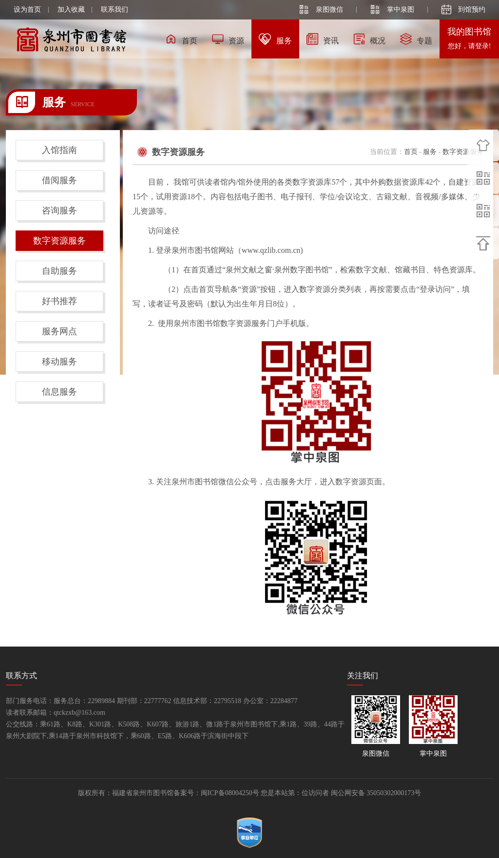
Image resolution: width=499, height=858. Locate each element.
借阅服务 (59, 180)
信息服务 (59, 392)
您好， (469, 46)
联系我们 (114, 9)
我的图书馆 (469, 32)
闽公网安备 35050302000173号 (376, 793)
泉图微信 (321, 9)
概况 (369, 39)
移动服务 (59, 361)
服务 (275, 39)
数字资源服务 (59, 241)
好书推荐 (59, 301)
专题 (416, 39)
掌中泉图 (392, 9)
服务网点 (59, 331)
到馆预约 (463, 9)
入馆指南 (59, 150)
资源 (228, 39)
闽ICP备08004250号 (230, 793)
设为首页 (27, 9)
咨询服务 (59, 210)
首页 (181, 39)
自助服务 (59, 271)
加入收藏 (71, 9)
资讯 (323, 39)
